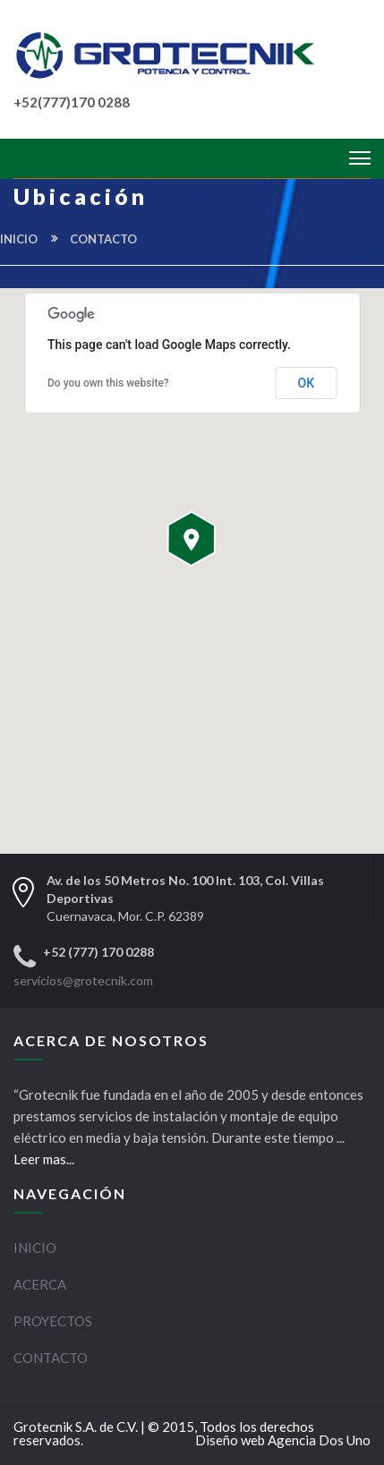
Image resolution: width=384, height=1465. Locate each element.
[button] (192, 539)
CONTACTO (50, 1358)
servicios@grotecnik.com (83, 980)
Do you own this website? (108, 383)
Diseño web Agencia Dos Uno (283, 1440)
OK (306, 383)
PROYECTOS (52, 1321)
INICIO (19, 239)
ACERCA (39, 1284)
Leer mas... (43, 1159)
